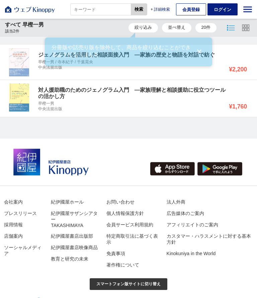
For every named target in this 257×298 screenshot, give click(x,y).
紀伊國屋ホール (67, 202)
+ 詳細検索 (160, 9)
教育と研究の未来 (69, 259)
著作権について (122, 265)
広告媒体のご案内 (185, 213)
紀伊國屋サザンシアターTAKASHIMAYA (74, 219)
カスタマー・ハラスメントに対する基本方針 (209, 239)
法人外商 (176, 202)
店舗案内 (13, 236)
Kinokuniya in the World (191, 253)
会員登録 (191, 9)
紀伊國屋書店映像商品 (74, 247)
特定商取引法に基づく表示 (132, 239)
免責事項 (115, 253)
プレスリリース (20, 213)
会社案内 (13, 202)
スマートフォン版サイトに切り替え (128, 284)
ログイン (222, 9)
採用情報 (13, 224)
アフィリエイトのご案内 (192, 224)
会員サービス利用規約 (129, 224)
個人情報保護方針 (125, 213)
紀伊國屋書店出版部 (72, 236)
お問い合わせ (120, 202)
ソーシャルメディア (22, 250)
